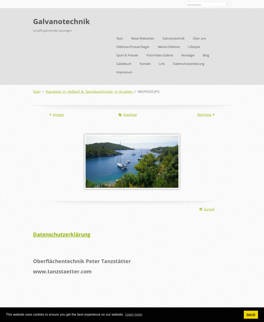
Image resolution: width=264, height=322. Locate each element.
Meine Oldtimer (169, 46)
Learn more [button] (133, 314)
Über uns (199, 37)
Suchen (227, 4)
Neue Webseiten (142, 37)
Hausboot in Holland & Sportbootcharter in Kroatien (90, 91)
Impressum (124, 71)
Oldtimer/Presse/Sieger (133, 46)
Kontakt (145, 63)
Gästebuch (123, 63)
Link (162, 63)
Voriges (58, 114)
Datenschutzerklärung (188, 63)
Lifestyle (194, 46)
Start (119, 37)
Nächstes (204, 114)
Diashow (130, 114)
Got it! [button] (250, 314)
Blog (206, 54)
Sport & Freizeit (127, 54)
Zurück (209, 208)
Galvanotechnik (174, 37)
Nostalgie (187, 54)
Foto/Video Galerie (159, 54)
